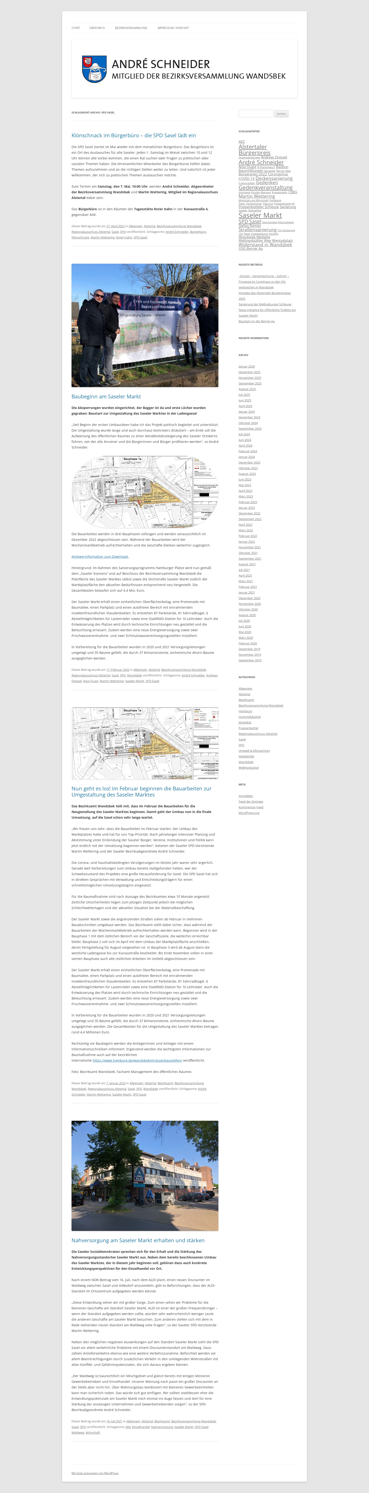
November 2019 (250, 654)
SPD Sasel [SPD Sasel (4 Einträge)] (250, 221)
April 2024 (245, 445)
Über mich (97, 28)
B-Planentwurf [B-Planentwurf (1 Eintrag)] (266, 167)
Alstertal (149, 226)
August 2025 (247, 389)
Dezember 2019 (249, 649)
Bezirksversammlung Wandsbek (179, 226)
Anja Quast (90, 681)
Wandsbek (134, 675)
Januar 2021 (247, 592)
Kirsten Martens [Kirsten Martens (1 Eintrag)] (261, 192)
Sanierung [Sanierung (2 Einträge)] (288, 206)
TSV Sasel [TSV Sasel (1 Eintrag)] (244, 233)
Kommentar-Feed (251, 807)
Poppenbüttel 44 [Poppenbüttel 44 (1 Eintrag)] (284, 203)
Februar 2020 (248, 643)
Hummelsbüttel (250, 717)
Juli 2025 (244, 394)
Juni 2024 (245, 440)
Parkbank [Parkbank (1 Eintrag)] (275, 200)
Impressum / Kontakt (173, 28)
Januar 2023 (247, 508)
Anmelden (246, 796)
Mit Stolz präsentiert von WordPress (95, 1473)
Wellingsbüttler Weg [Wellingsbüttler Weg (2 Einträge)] (255, 240)
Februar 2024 (248, 451)
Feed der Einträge (251, 801)
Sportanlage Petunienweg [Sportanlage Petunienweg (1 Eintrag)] (278, 222)
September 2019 (250, 660)
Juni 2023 (245, 479)
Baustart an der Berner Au (257, 321)
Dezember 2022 (249, 513)
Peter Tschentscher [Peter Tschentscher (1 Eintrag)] (250, 203)
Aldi (128, 1427)
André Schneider (177, 232)
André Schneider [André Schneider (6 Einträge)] (261, 162)
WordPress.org (249, 813)
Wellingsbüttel (249, 767)
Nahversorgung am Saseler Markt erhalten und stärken (138, 1240)
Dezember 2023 (249, 462)
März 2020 (246, 637)
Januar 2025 (247, 411)
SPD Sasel (140, 237)
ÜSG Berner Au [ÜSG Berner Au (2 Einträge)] (251, 248)
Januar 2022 (247, 541)
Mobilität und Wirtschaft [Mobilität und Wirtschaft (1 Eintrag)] (254, 200)
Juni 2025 (245, 400)
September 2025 (250, 383)
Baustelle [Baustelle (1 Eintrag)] (269, 171)
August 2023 (247, 474)
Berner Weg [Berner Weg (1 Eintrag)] (283, 171)
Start (76, 28)
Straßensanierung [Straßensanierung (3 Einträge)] (258, 229)
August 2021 (247, 564)
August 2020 (247, 615)
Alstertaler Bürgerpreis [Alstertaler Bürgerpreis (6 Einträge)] (255, 149)
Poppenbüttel (248, 728)
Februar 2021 (248, 587)
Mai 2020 (245, 632)
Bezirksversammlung (131, 28)
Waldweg (78, 1432)
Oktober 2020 (248, 609)
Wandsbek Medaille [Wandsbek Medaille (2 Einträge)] (254, 236)
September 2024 (250, 428)
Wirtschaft (93, 1432)
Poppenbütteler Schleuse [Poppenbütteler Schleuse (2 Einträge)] (259, 206)
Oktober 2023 (248, 468)
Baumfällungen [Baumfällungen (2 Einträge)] (251, 170)
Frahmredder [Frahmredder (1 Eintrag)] (247, 183)
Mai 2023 (245, 485)
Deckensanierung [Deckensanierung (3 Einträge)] (274, 178)
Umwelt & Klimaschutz (254, 751)
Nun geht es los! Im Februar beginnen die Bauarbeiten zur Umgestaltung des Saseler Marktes (142, 791)
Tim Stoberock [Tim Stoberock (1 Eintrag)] (286, 230)
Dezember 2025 (249, 372)
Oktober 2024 (248, 423)
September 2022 (250, 519)
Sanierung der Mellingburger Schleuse (265, 304)
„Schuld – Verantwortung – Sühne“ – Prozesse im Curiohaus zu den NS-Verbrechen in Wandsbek (264, 281)
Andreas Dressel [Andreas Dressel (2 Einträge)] (274, 157)
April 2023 (245, 491)
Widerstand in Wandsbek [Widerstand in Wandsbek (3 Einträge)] (265, 244)
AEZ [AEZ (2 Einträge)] (242, 141)
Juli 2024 (244, 434)
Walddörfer (246, 756)
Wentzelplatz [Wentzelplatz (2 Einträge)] (282, 240)
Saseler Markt (134, 681)
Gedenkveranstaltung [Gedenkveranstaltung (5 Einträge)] (266, 187)
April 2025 (245, 406)
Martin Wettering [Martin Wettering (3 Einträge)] (257, 196)
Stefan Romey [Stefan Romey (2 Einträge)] (250, 225)
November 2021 (250, 547)
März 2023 (246, 496)
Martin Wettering (103, 237)
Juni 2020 (245, 626)
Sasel (115, 232)
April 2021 (245, 575)
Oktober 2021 (248, 553)
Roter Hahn (124, 237)
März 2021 (246, 581)
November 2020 (250, 604)
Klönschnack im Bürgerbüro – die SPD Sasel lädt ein (134, 135)
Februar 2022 (248, 536)
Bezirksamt (165, 1083)
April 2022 (245, 524)
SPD (123, 232)
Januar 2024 (247, 457)
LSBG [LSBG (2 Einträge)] (293, 191)
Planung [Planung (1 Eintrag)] (268, 203)
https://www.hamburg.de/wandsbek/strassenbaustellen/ (137, 1060)
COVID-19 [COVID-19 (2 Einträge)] (247, 178)
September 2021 (250, 558)
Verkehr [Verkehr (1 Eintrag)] (274, 233)
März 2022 (246, 530)
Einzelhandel (141, 1427)
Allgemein (135, 226)
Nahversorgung (162, 1427)
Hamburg (245, 711)
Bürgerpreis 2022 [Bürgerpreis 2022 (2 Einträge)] (253, 174)
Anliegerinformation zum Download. (100, 556)
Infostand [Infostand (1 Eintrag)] (244, 192)
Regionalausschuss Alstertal (91, 232)
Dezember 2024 (249, 417)
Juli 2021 (244, 570)
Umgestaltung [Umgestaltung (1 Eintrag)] (259, 233)
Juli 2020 (244, 621)
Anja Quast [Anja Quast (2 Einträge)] (247, 166)
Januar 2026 (247, 366)
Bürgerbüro (198, 232)
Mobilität (245, 722)
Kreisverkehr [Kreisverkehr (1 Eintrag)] (280, 192)
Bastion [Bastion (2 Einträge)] (282, 166)
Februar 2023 (248, 502)
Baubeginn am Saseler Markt (106, 396)
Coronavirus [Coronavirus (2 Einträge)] (278, 174)
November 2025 (250, 378)
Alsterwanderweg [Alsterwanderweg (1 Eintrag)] (249, 157)
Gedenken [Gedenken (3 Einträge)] (267, 182)
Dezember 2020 (249, 598)
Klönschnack (80, 237)
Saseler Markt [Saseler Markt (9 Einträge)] (260, 215)
